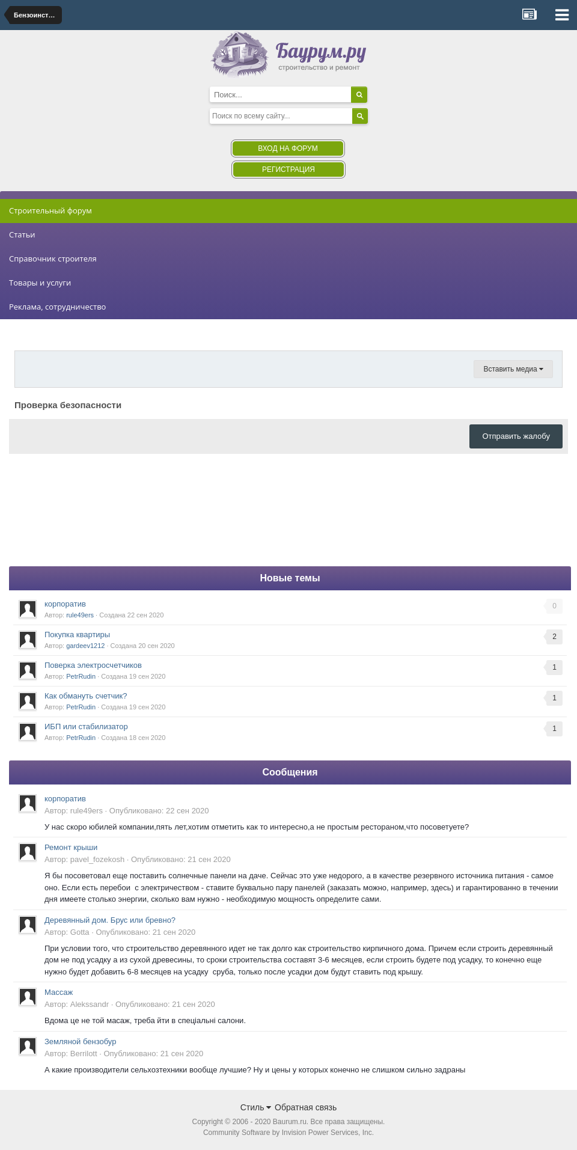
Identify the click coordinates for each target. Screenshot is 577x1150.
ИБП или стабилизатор (86, 726)
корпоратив (65, 603)
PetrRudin (81, 676)
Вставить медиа (513, 369)
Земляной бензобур (80, 1041)
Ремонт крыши (70, 847)
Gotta (80, 932)
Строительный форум (50, 210)
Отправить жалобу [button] (516, 436)
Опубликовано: (159, 810)
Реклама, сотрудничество (57, 306)
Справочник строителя (53, 258)
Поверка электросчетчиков (93, 665)
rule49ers (80, 615)
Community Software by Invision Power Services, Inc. (288, 1132)
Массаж (58, 992)
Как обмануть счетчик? (85, 695)
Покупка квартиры (77, 634)
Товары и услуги (40, 282)
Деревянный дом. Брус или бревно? (110, 920)
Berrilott (83, 1053)
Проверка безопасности (67, 405)
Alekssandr (89, 1004)
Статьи (22, 234)
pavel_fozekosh (97, 859)
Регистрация (288, 169)
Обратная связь (306, 1107)
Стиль (256, 1107)
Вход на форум (287, 148)
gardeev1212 (85, 645)
